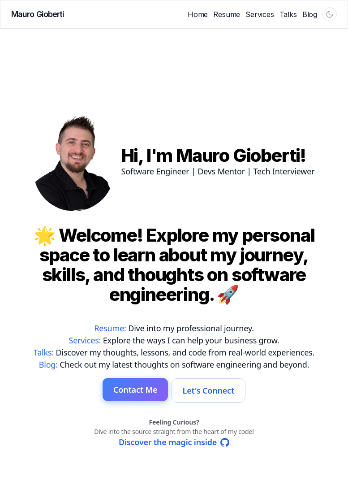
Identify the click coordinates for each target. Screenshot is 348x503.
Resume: (110, 328)
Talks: (44, 352)
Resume (226, 14)
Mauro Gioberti (37, 14)
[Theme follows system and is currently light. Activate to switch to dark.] (329, 14)
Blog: (48, 365)
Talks (288, 14)
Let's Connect (210, 390)
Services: (85, 340)
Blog (309, 14)
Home (198, 14)
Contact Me (133, 390)
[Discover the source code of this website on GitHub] (174, 442)
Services (259, 14)
